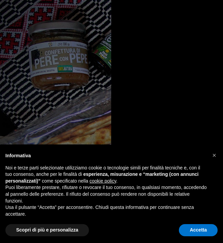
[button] (214, 155)
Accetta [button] (198, 230)
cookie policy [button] (103, 181)
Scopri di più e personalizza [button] (47, 230)
